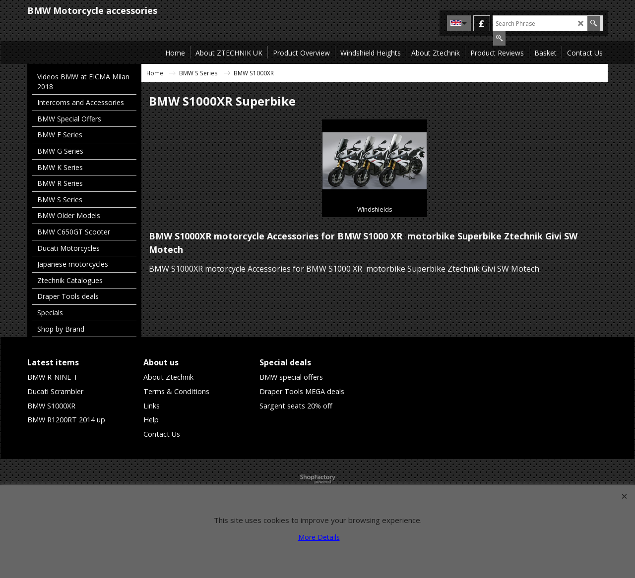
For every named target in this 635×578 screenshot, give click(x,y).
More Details (319, 537)
